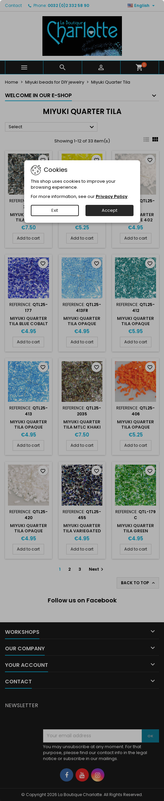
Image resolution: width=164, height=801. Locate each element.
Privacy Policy (112, 196)
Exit (54, 210)
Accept (109, 210)
